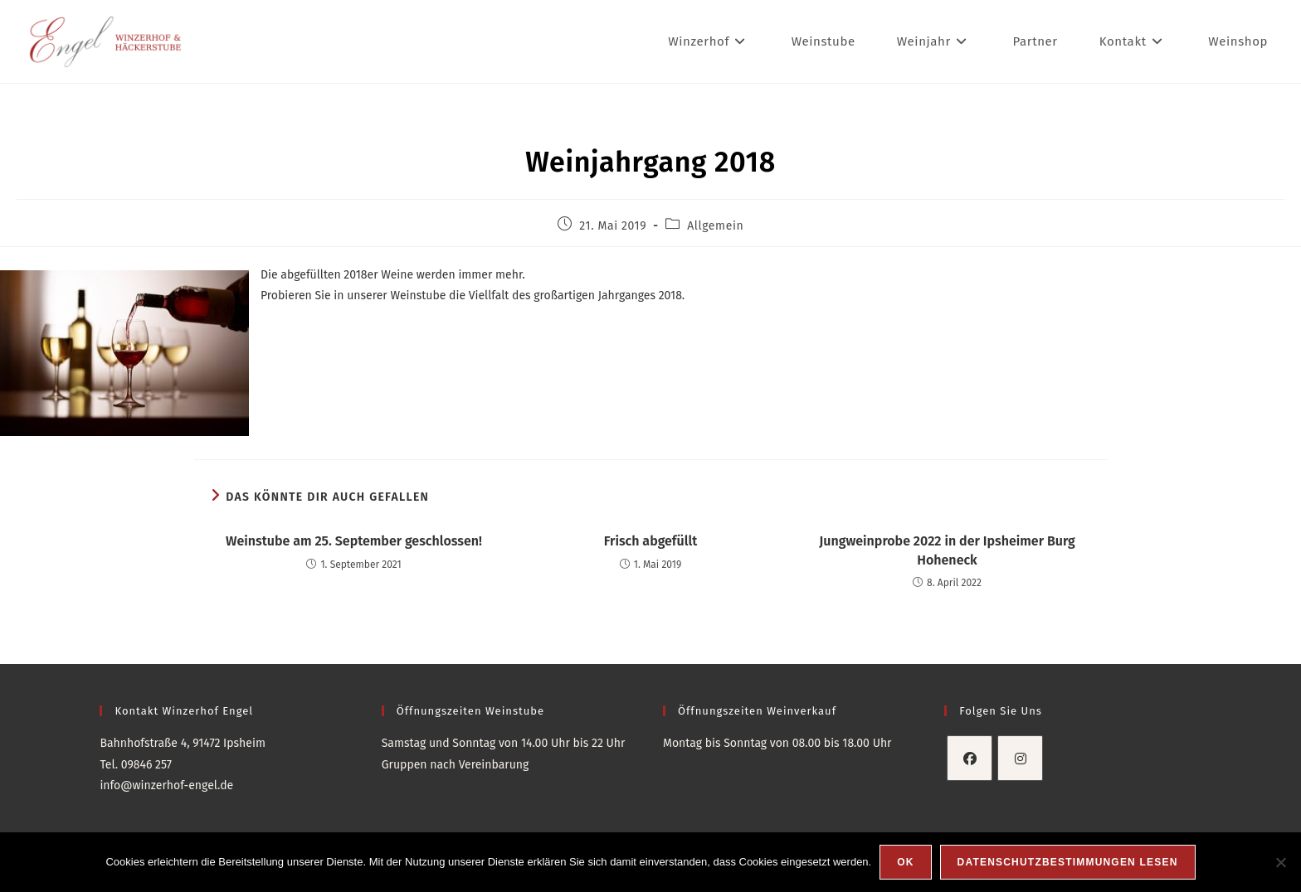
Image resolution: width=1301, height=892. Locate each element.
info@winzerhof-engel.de (166, 785)
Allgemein (715, 226)
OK (905, 862)
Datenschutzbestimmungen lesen (1067, 862)
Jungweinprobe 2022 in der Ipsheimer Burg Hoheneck (947, 550)
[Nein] (1280, 862)
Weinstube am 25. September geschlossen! (354, 541)
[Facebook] (969, 758)
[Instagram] (1020, 758)
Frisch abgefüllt (650, 541)
